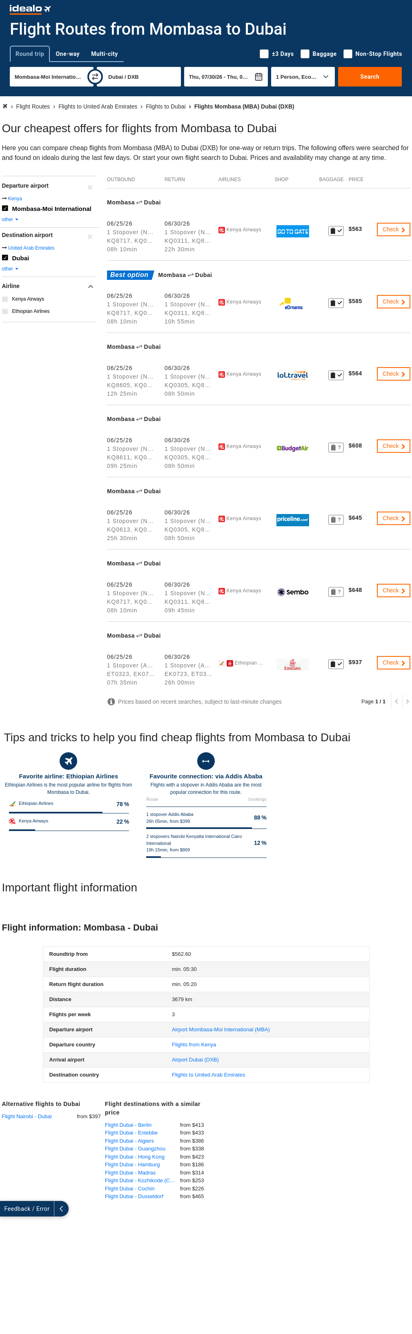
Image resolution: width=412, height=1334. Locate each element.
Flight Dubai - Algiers (129, 1141)
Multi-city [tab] (104, 54)
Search (370, 76)
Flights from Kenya (194, 1044)
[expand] (7, 1209)
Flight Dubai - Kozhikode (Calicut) (142, 1180)
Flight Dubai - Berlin (128, 1125)
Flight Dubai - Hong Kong (135, 1157)
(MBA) (221, 1029)
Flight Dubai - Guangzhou (135, 1149)
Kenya (15, 199)
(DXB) (195, 1060)
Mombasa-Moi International (51, 208)
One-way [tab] (68, 54)
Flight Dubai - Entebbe (131, 1133)
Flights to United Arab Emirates (208, 1075)
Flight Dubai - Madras (130, 1173)
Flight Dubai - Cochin (129, 1189)
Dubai (20, 258)
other (11, 219)
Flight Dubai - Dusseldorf (134, 1196)
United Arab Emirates (31, 248)
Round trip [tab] (30, 54)
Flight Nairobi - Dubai (27, 1116)
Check (394, 229)
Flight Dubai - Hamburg (132, 1164)
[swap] (95, 76)
